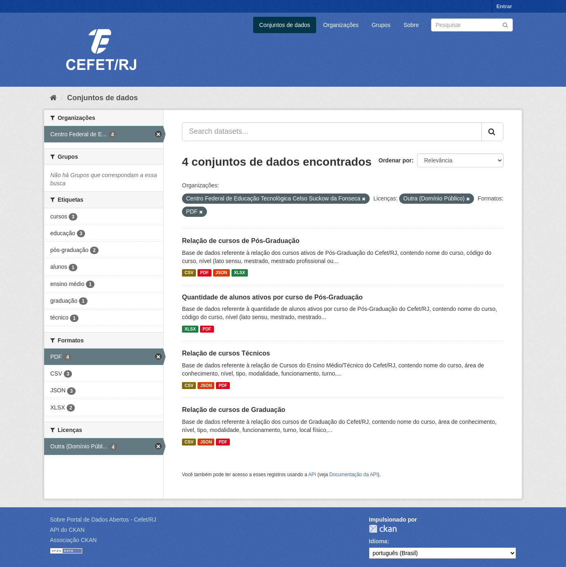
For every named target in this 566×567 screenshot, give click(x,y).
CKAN (383, 528)
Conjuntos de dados (284, 25)
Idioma (378, 541)
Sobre (411, 25)
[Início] (53, 98)
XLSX (239, 272)
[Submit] (505, 24)
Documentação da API (353, 474)
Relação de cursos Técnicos (226, 353)
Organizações (340, 25)
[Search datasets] (472, 25)
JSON (221, 272)
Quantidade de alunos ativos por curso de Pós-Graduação (272, 297)
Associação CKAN (73, 540)
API (312, 474)
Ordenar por (395, 160)
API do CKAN (67, 529)
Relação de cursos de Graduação (233, 409)
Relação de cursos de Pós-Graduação (240, 240)
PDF (204, 272)
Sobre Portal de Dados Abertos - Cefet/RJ (103, 519)
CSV (188, 272)
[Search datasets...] (332, 131)
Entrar (504, 6)
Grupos (381, 25)
